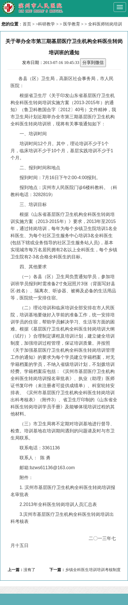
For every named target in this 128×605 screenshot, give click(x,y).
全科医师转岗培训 (105, 24)
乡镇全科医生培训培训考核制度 (93, 570)
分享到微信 (93, 62)
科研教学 (46, 24)
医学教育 (71, 24)
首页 (27, 24)
